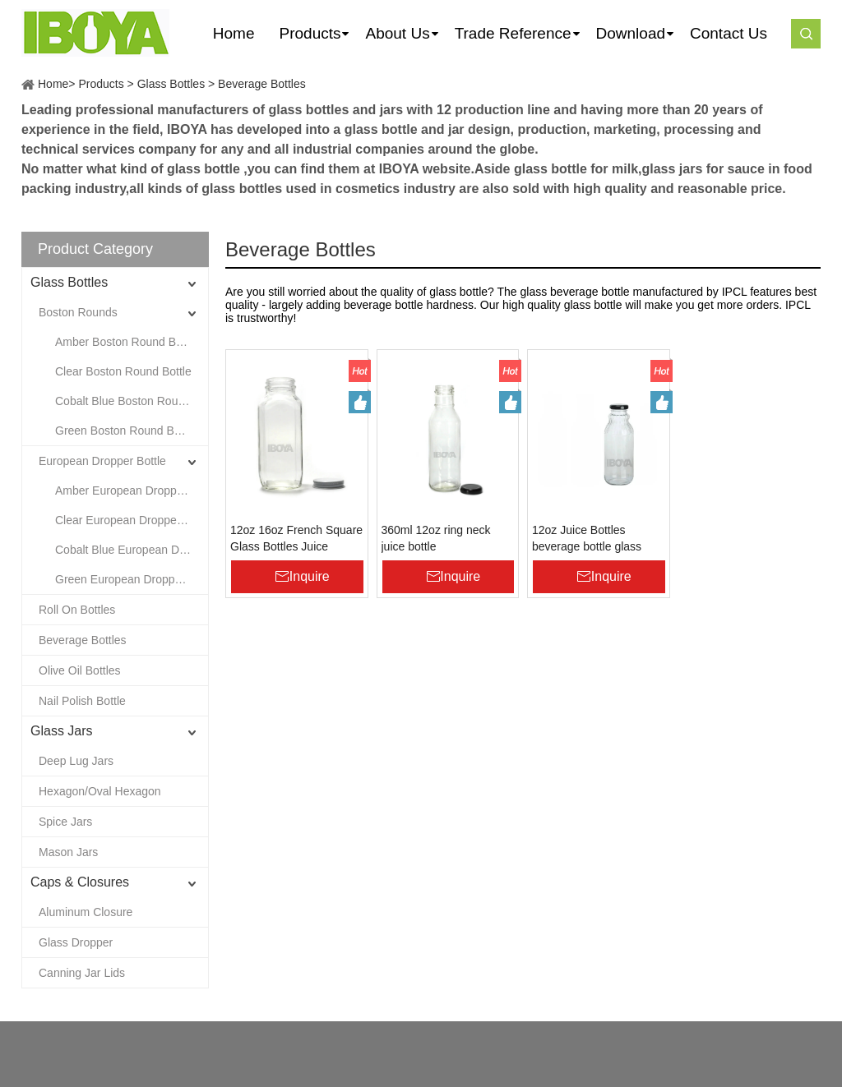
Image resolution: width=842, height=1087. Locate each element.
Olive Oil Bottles (80, 670)
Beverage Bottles (262, 83)
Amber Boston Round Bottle (126, 341)
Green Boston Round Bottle (125, 430)
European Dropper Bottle (102, 461)
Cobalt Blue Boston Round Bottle (131, 401)
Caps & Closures (79, 882)
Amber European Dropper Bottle (131, 490)
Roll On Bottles (77, 609)
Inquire (309, 576)
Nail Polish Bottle (82, 700)
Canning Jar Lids (82, 972)
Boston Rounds (78, 312)
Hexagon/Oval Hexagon (100, 791)
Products (100, 83)
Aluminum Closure (85, 912)
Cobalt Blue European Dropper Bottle (131, 549)
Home (53, 83)
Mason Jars (68, 852)
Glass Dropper (76, 942)
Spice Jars (65, 821)
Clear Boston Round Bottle (123, 371)
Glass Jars (61, 731)
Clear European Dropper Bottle (131, 520)
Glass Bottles (171, 83)
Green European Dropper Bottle (131, 579)
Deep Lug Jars (76, 760)
